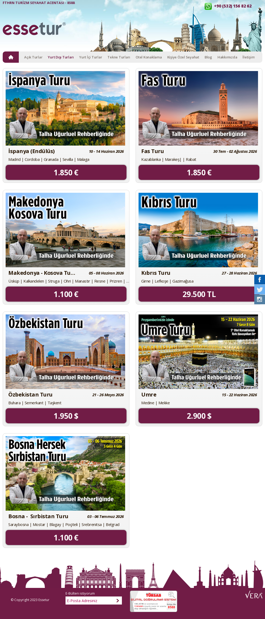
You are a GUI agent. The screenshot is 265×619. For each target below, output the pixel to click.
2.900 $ (199, 416)
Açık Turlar (33, 57)
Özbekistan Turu (30, 395)
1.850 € (66, 172)
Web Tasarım (253, 595)
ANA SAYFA (11, 57)
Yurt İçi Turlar (90, 57)
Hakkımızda (227, 57)
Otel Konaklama (149, 57)
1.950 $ (66, 416)
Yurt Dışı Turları (61, 57)
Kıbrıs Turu (155, 273)
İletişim (248, 57)
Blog (208, 57)
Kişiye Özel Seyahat (183, 57)
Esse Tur (34, 31)
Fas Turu (152, 151)
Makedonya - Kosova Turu (42, 273)
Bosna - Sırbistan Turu (38, 516)
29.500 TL (199, 294)
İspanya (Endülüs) (31, 151)
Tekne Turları (118, 57)
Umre (148, 395)
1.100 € (66, 294)
